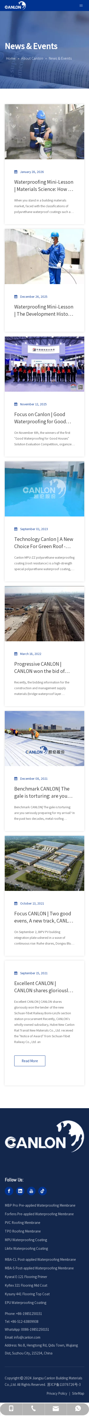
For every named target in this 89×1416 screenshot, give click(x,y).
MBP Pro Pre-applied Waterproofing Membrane (40, 1205)
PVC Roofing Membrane (22, 1222)
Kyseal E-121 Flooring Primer (26, 1276)
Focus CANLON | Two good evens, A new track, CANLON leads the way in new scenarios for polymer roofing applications (44, 917)
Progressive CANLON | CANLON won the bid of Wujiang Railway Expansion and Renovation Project (44, 667)
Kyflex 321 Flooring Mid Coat (26, 1285)
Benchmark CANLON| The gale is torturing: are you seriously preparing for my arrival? (42, 792)
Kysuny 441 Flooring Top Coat (27, 1294)
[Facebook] (9, 1191)
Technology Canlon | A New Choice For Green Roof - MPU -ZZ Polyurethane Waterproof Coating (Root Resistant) (43, 543)
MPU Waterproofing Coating (26, 1240)
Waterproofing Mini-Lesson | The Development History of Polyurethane (43, 310)
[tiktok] (42, 1191)
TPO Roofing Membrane (23, 1231)
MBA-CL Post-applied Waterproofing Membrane (40, 1259)
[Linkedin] (20, 1191)
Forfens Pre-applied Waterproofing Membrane (39, 1214)
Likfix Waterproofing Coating (26, 1248)
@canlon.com (30, 1337)
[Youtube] (31, 1191)
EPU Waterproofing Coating (25, 1302)
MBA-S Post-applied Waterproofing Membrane (39, 1268)
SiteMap (78, 1393)
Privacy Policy (57, 1393)
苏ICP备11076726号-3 (64, 1384)
